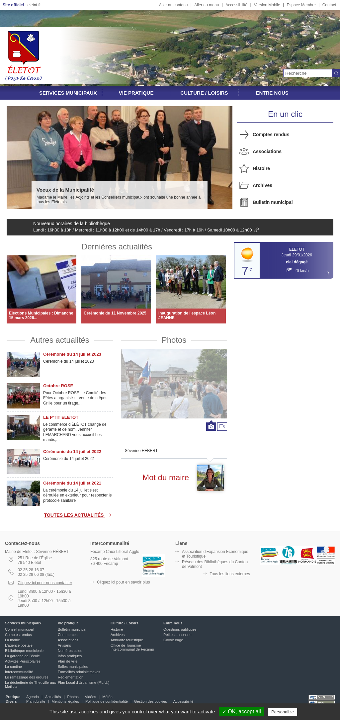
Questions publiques (180, 629)
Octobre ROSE (58, 385)
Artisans (64, 645)
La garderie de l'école (22, 656)
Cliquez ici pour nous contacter (45, 583)
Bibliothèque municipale (24, 651)
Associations (267, 151)
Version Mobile (267, 5)
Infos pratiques (70, 656)
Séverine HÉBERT (141, 450)
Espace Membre (301, 5)
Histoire (261, 168)
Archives (262, 185)
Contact (329, 5)
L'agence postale (19, 645)
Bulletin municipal (273, 202)
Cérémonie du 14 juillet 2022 (72, 451)
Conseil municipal (19, 629)
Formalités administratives (79, 672)
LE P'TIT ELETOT (60, 417)
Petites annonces (177, 635)
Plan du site (35, 701)
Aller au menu (206, 5)
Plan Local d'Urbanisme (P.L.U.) (83, 682)
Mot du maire (165, 477)
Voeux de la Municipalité (65, 190)
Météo (107, 697)
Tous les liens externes (230, 574)
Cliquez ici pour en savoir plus (123, 582)
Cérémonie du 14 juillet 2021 (72, 483)
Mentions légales (65, 701)
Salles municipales (73, 667)
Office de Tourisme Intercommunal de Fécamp (132, 647)
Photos (174, 339)
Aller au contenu (173, 5)
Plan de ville (67, 661)
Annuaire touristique (127, 640)
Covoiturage (173, 640)
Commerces (67, 635)
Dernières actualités (117, 246)
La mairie (12, 640)
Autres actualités (59, 339)
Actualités (53, 697)
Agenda (32, 697)
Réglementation (70, 677)
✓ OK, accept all (241, 711)
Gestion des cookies (150, 701)
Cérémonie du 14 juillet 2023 (72, 354)
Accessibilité (236, 5)
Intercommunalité (19, 672)
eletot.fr (34, 5)
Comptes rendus (271, 134)
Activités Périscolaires (23, 661)
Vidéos (90, 697)
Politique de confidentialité (106, 701)
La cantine (13, 667)
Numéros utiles (70, 651)
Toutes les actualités (78, 515)
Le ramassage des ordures (26, 677)
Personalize (282, 711)
